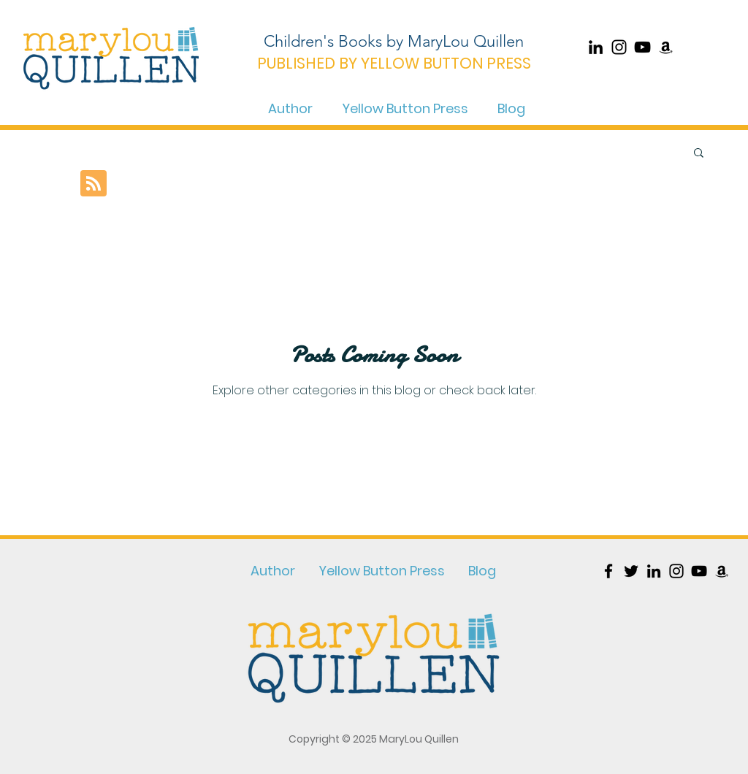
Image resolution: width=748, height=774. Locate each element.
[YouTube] (642, 47)
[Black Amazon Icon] (666, 47)
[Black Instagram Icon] (619, 47)
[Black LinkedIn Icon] (596, 47)
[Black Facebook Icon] (608, 571)
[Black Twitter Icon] (631, 571)
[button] (699, 153)
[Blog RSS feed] (93, 184)
